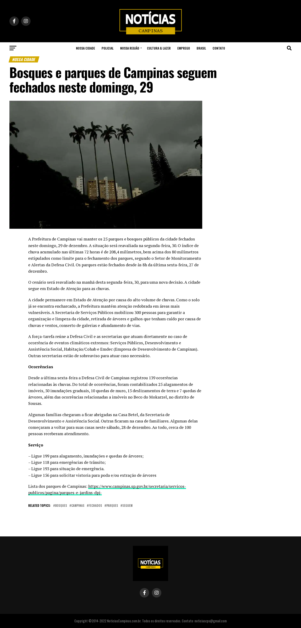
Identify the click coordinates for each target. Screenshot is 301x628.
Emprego (183, 48)
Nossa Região (129, 48)
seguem (127, 505)
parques (112, 505)
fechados (95, 505)
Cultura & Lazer (159, 48)
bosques (61, 505)
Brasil (201, 48)
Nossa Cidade (85, 48)
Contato (219, 48)
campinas (77, 505)
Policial (108, 48)
